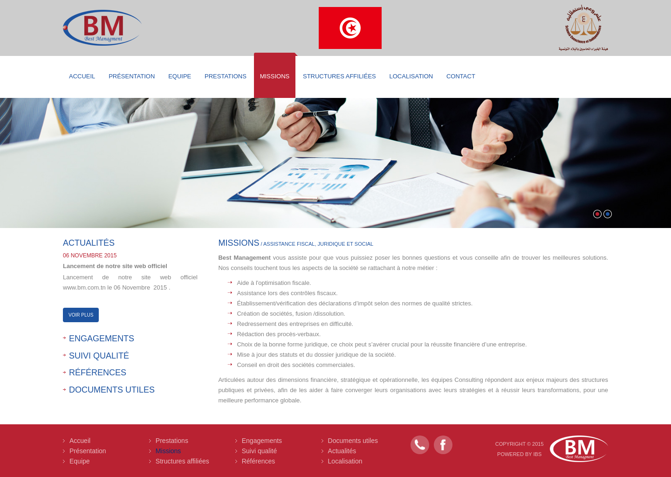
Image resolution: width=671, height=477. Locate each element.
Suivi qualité (99, 355)
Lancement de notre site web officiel (115, 266)
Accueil (82, 76)
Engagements (101, 338)
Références (97, 372)
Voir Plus (80, 315)
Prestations (225, 76)
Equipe (179, 76)
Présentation (132, 76)
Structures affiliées (339, 76)
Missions (275, 76)
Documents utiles (112, 389)
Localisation (411, 76)
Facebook (443, 445)
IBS (538, 454)
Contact (460, 76)
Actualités (342, 451)
